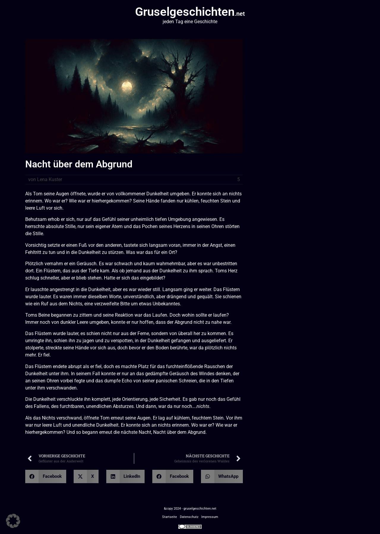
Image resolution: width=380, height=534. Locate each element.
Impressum (209, 517)
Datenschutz (189, 517)
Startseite (169, 517)
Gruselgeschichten (190, 12)
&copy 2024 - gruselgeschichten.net (190, 509)
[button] (45, 476)
